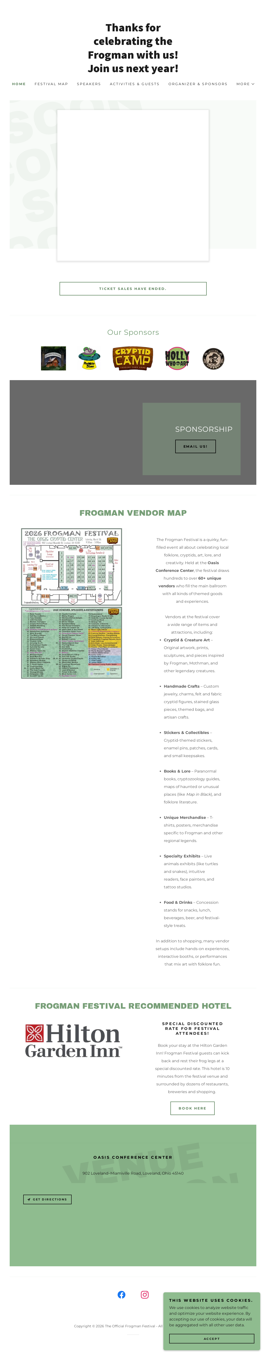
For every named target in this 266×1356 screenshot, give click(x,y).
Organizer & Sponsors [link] (198, 84)
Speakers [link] (89, 84)
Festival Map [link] (51, 84)
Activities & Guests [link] (135, 84)
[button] (245, 84)
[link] (133, 70)
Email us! (195, 446)
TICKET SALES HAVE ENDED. (133, 289)
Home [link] (19, 84)
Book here (192, 1108)
